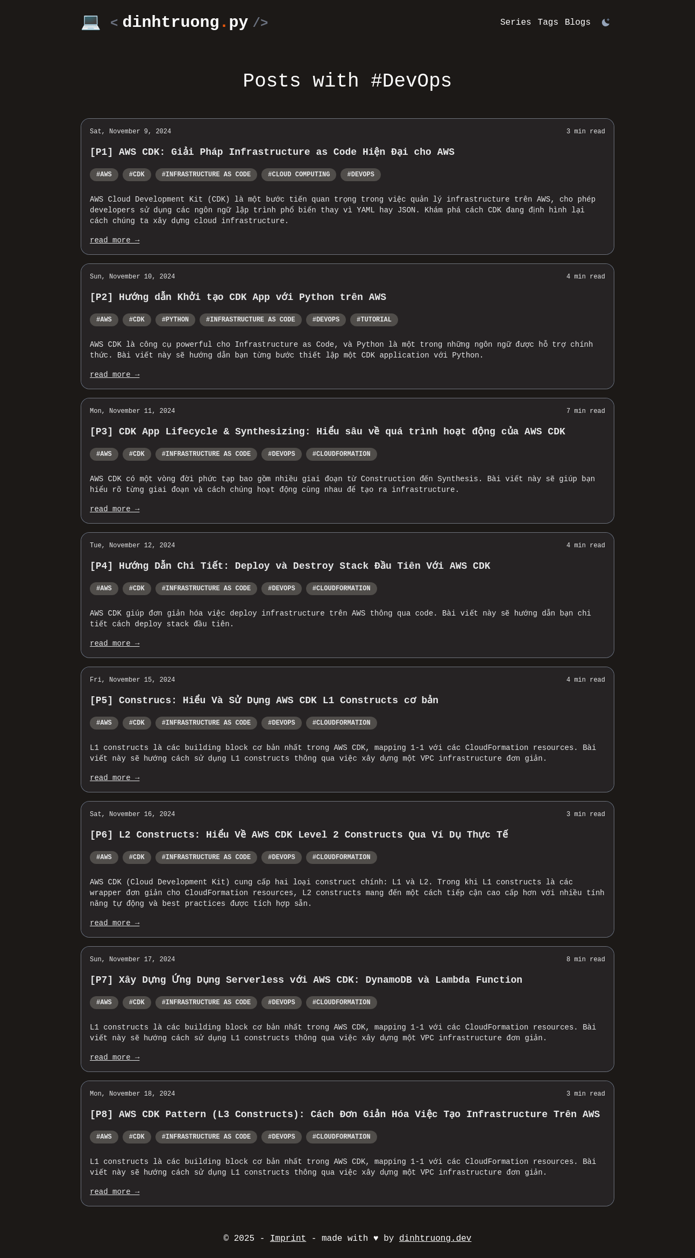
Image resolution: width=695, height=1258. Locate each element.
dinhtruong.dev (435, 1238)
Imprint (288, 1238)
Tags (548, 22)
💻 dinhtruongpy (174, 22)
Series (515, 22)
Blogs (578, 22)
